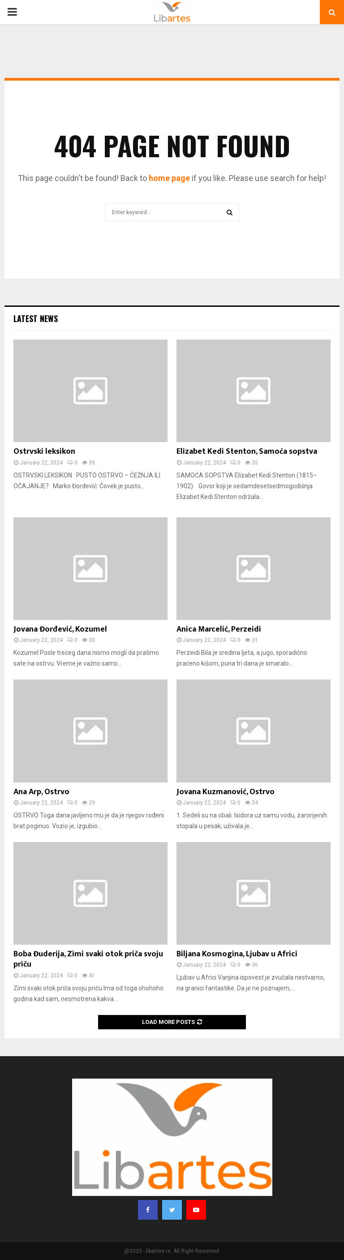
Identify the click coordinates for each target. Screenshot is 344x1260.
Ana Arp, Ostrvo (41, 792)
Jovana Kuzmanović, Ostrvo (225, 792)
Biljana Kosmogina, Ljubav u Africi (236, 954)
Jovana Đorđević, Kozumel (60, 629)
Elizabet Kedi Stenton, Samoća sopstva (246, 451)
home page (169, 178)
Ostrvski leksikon (44, 451)
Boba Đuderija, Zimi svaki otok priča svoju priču (88, 959)
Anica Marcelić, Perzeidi (218, 629)
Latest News (35, 318)
